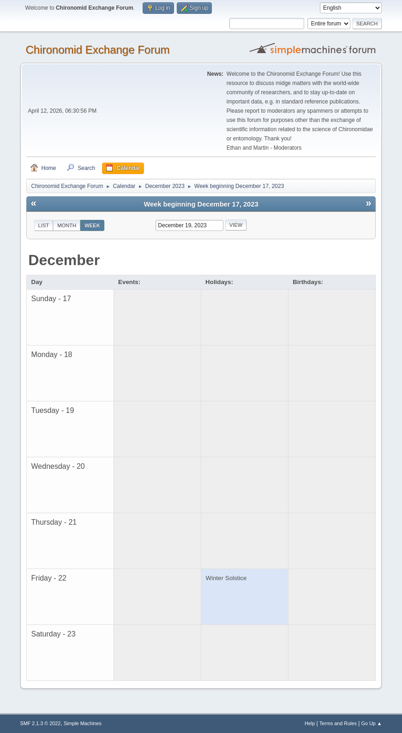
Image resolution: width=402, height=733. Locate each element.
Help (310, 723)
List (43, 225)
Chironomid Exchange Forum (98, 49)
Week (92, 225)
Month (66, 225)
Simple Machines (83, 723)
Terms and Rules (338, 723)
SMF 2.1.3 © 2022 (40, 723)
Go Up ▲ (371, 723)
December (64, 260)
